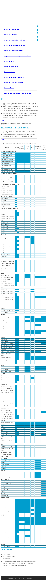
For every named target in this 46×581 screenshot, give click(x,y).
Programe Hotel (9, 61)
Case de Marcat (9, 88)
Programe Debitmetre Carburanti (14, 45)
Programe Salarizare (10, 35)
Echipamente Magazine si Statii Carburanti (17, 93)
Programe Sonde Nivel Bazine (13, 50)
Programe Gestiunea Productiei (14, 77)
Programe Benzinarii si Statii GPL (14, 40)
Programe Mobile (9, 72)
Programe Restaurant (11, 66)
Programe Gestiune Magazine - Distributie (17, 56)
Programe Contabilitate (11, 29)
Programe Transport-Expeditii (13, 82)
